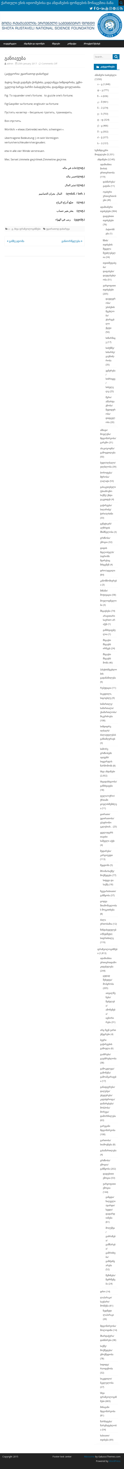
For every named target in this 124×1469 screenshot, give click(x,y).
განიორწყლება (72, 241)
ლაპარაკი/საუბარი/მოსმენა (106, 1301)
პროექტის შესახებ (92, 43)
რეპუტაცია (105, 687)
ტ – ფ (100, 119)
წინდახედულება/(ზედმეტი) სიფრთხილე (108, 934)
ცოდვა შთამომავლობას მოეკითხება (108, 905)
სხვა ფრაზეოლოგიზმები (27, 228)
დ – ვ (100, 90)
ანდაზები (102, 159)
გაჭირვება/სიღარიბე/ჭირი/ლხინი (106, 509)
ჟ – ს (99, 113)
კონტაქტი (71, 43)
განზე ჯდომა (15, 241)
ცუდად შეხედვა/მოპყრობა (108, 980)
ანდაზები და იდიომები (34, 43)
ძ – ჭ (99, 137)
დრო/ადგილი (107, 570)
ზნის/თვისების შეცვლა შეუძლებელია (109, 248)
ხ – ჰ (99, 143)
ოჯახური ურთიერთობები (109, 196)
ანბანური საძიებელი (105, 75)
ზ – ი (99, 96)
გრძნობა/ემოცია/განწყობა (105, 1164)
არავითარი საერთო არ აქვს (109, 620)
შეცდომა (104, 865)
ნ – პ (99, 107)
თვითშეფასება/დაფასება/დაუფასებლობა (109, 271)
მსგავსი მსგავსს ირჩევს (107, 644)
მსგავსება (105, 610)
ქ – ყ (99, 125)
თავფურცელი (9, 43)
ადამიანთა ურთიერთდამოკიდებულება (108, 962)
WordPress (114, 1461)
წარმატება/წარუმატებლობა (108, 1425)
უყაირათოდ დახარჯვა (58, 228)
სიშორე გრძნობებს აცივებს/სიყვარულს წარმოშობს (106, 757)
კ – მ (99, 101)
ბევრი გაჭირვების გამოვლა (106, 1044)
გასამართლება (108, 1150)
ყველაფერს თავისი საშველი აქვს (107, 836)
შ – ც (99, 131)
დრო (102, 1291)
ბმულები (56, 43)
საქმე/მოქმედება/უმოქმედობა (106, 1350)
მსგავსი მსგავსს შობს (107, 658)
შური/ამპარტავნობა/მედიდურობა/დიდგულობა (110, 410)
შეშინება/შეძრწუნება (110, 1279)
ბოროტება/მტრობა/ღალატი (106, 476)
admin (10, 63)
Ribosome (89, 1456)
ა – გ (99, 84)
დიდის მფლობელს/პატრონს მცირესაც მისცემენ (107, 556)
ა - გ (10, 228)
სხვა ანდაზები (107, 771)
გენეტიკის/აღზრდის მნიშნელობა (106, 527)
